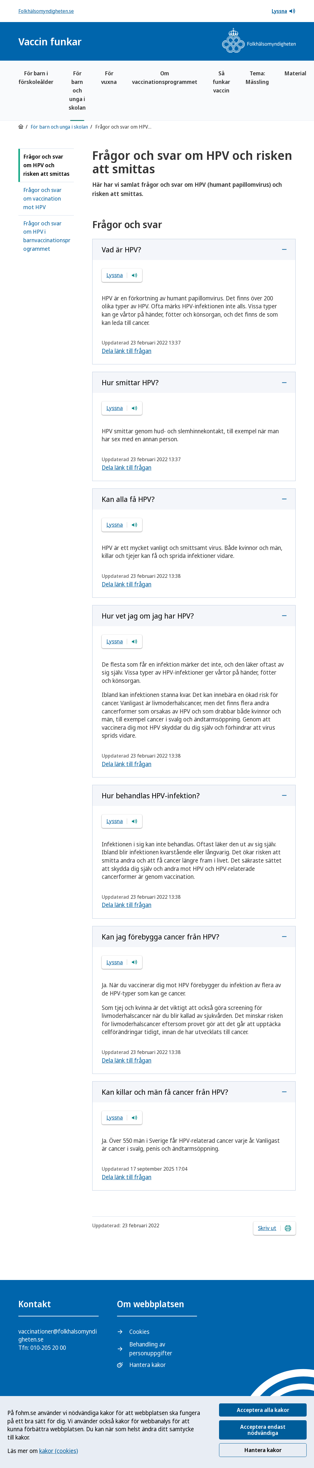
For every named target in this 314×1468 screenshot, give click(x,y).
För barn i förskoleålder (35, 77)
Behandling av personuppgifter (150, 1348)
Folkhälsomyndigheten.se (46, 11)
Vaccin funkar (49, 41)
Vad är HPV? (121, 249)
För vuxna (109, 77)
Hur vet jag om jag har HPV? (148, 616)
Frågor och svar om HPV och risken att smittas (46, 165)
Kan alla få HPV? (128, 499)
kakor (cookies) (58, 1451)
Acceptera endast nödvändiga (263, 1430)
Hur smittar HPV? (130, 382)
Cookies (139, 1332)
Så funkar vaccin (221, 82)
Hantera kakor (263, 1450)
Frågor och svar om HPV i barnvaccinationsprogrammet (46, 236)
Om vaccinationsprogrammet (164, 77)
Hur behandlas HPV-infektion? (151, 795)
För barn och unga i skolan (77, 90)
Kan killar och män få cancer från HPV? (165, 1092)
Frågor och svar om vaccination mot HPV (42, 198)
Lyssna (284, 11)
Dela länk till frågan (126, 351)
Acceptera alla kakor (263, 1409)
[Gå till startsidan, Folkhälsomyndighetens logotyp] (259, 41)
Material (295, 73)
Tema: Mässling (257, 77)
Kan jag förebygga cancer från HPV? (160, 937)
